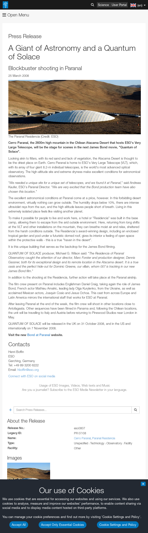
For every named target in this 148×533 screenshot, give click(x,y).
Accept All (19, 525)
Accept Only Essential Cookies (62, 525)
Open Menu (15, 14)
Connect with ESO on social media (31, 376)
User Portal (119, 5)
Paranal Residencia (103, 438)
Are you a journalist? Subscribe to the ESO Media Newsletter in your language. (74, 390)
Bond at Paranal (38, 335)
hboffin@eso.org (28, 370)
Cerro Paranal (82, 438)
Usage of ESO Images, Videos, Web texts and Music (74, 385)
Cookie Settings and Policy (117, 525)
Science (103, 5)
